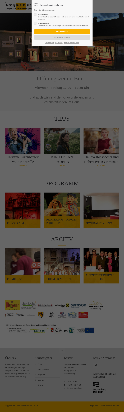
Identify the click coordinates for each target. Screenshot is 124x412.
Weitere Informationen (71, 43)
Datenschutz (49, 43)
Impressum (58, 43)
